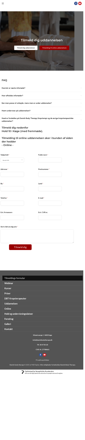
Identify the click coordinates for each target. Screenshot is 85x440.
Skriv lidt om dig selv (9, 227)
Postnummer (44, 169)
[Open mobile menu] (3, 3)
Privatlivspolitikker (42, 360)
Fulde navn (43, 155)
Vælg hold (5, 155)
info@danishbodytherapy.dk (42, 340)
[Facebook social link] (76, 3)
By (2, 183)
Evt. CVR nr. (43, 212)
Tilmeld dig (20, 247)
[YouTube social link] (80, 3)
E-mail (41, 198)
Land (40, 183)
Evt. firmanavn (6, 212)
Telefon (4, 198)
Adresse (4, 169)
